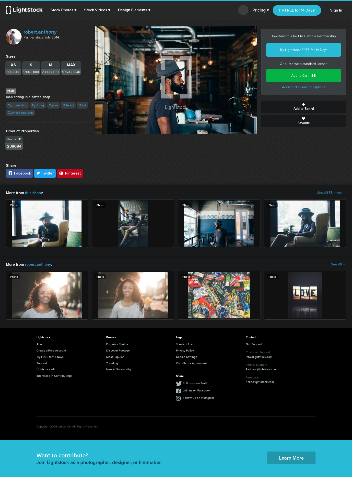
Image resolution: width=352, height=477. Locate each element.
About (40, 344)
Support (41, 363)
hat (82, 105)
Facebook (19, 173)
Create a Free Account (51, 350)
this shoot (33, 193)
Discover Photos (117, 344)
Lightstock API (45, 369)
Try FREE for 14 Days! (297, 10)
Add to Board (303, 107)
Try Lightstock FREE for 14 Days (304, 49)
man (53, 105)
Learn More (291, 457)
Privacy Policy (185, 350)
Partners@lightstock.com (262, 369)
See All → (338, 264)
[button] (63, 10)
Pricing (260, 10)
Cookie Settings (186, 357)
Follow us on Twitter (196, 383)
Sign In (336, 10)
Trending (112, 363)
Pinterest (70, 173)
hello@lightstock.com (260, 382)
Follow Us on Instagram (198, 398)
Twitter (45, 173)
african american (20, 113)
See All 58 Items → (331, 192)
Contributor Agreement (191, 363)
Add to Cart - (303, 75)
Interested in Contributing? (54, 376)
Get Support (254, 344)
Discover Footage (118, 350)
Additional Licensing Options (303, 87)
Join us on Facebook (196, 390)
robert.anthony (40, 32)
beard (68, 105)
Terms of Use (185, 344)
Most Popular (115, 357)
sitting (38, 105)
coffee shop (17, 105)
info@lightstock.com (259, 357)
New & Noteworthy (118, 369)
